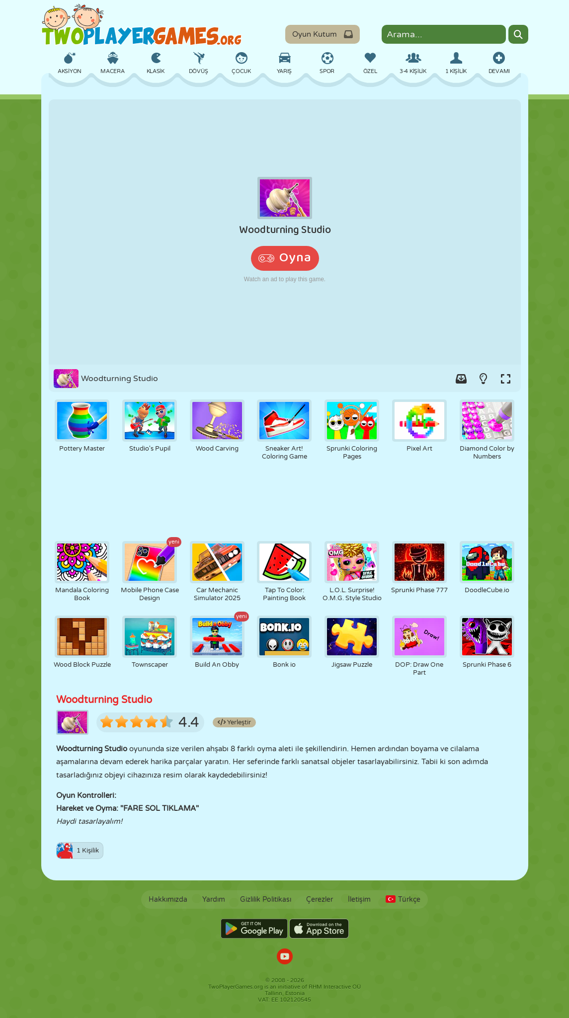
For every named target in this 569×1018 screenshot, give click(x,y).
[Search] (518, 34)
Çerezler (319, 899)
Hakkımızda (168, 899)
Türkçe (403, 899)
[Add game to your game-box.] (461, 379)
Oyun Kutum (322, 34)
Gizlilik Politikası (265, 899)
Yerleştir (234, 722)
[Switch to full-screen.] (506, 379)
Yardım (213, 899)
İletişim (359, 899)
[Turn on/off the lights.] (483, 379)
